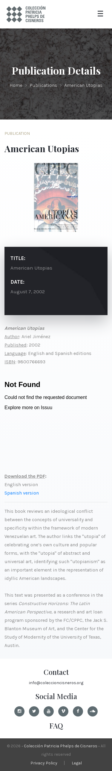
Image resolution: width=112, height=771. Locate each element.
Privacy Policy (43, 763)
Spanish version (21, 493)
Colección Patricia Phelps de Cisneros (60, 746)
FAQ (56, 725)
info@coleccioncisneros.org (56, 682)
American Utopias (83, 85)
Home (16, 85)
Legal (77, 763)
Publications (43, 85)
